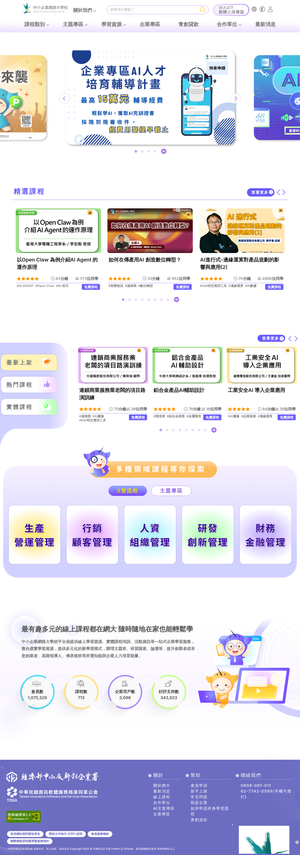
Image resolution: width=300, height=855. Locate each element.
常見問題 (199, 797)
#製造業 (159, 416)
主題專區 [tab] (171, 491)
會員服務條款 (100, 834)
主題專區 (73, 24)
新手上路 (199, 791)
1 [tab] (137, 152)
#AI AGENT (25, 286)
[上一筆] (64, 98)
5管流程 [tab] (127, 491)
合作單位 (227, 24)
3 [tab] (149, 152)
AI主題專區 (164, 808)
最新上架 (19, 362)
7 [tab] (162, 300)
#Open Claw (44, 286)
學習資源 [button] (111, 24)
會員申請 (199, 785)
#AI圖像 (98, 416)
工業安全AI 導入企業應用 (256, 390)
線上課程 (161, 797)
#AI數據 (251, 286)
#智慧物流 (115, 286)
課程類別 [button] (34, 24)
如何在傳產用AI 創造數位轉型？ (144, 260)
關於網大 (161, 785)
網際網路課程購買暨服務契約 (29, 841)
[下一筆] (235, 98)
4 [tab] (156, 152)
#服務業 (131, 286)
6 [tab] (156, 300)
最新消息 (265, 24)
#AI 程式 (62, 286)
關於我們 (82, 10)
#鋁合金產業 (176, 416)
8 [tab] (168, 300)
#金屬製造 (194, 416)
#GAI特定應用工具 (213, 286)
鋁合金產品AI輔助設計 (179, 390)
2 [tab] (143, 152)
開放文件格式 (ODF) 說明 (65, 834)
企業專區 (150, 24)
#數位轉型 (145, 286)
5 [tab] (149, 300)
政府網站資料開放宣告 (25, 834)
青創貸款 (188, 24)
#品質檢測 (248, 416)
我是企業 (199, 802)
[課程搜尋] (152, 10)
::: (4, 33)
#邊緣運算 (235, 286)
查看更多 (259, 192)
